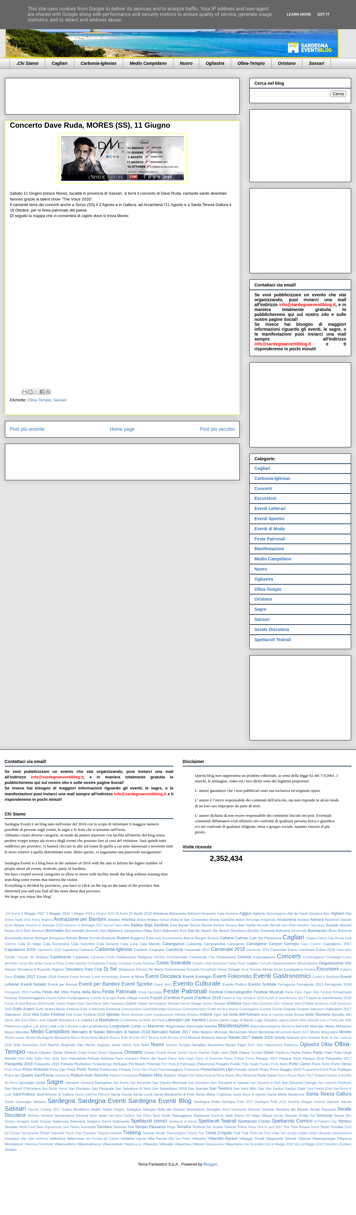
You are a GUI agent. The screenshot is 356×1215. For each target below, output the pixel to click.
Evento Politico (235, 984)
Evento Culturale (197, 983)
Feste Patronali (269, 538)
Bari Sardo (247, 925)
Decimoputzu (307, 963)
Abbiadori (194, 913)
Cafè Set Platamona (265, 938)
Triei (201, 1133)
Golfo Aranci (23, 1009)
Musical (194, 1037)
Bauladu (332, 925)
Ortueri (182, 1052)
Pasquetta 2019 (47, 1064)
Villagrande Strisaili (280, 1138)
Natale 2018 (262, 1037)
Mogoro (206, 1032)
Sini (312, 1115)
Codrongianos (264, 957)
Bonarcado (299, 931)
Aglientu (259, 913)
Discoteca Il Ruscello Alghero (40, 969)
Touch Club (73, 1133)
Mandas (210, 1026)
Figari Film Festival (317, 992)
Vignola (141, 1138)
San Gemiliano (199, 1083)
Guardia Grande (271, 1009)
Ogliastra (215, 63)
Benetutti (38, 931)
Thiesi (242, 1127)
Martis (330, 1026)
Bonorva (345, 931)
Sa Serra (11, 1083)
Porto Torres (88, 1069)
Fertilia (35, 992)
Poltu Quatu (250, 1064)
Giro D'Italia (304, 1003)
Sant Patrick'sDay (319, 1088)
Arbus (141, 919)
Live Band (40, 1026)
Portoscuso (109, 1069)
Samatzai (87, 1083)
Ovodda (256, 1052)
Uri (283, 1133)
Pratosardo (191, 1069)
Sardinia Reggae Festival (306, 1102)
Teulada (217, 1127)
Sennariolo (239, 1109)
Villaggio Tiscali (251, 1138)
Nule (136, 1045)
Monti (252, 1032)
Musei (103, 1037)
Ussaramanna (341, 1133)
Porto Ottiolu (341, 1064)
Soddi (34, 1121)
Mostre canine (15, 1037)
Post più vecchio (217, 429)
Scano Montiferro (76, 1109)
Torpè (324, 1127)
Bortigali (41, 938)
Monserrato (238, 1032)
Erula (278, 969)
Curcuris (266, 963)
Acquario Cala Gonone (220, 913)
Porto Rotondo (36, 1069)
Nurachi (171, 1045)
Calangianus (173, 943)
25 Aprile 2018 (140, 913)
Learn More (299, 14)
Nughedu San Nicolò (78, 1045)
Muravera (62, 1037)
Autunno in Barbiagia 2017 (83, 925)
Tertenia (198, 1127)
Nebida (280, 1037)
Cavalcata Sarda (103, 957)
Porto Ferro (321, 1064)
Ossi (234, 1052)
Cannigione (256, 943)
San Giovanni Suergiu (299, 1083)
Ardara (152, 919)
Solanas (46, 1121)
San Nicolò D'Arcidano (23, 1088)
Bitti (191, 931)
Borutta (72, 938)
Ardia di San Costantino (189, 919)
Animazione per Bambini (80, 919)
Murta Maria (89, 1037)
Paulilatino (82, 1064)
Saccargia (26, 1083)
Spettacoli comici (149, 1120)
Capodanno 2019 (49, 950)
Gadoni (61, 1003)
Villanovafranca (89, 1144)
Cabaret (227, 938)
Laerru (224, 1020)
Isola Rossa (294, 1014)
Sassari (316, 63)
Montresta (266, 1032)
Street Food (27, 1127)
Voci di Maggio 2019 (308, 1144)
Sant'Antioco (24, 1094)
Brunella (94, 938)
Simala (279, 1115)
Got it (323, 14)
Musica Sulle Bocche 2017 (129, 1037)
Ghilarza (233, 1003)
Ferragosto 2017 (309, 984)
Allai (349, 913)
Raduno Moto (151, 1075)
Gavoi (142, 1003)
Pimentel (153, 1064)
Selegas (149, 1109)
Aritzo (240, 919)
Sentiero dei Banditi (292, 1109)
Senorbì (268, 1109)
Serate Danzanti (323, 1109)
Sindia (304, 1115)
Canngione (236, 944)
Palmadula (77, 1058)
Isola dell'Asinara (244, 1014)
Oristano (287, 63)
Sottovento (121, 1121)
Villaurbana (233, 1144)
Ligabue (26, 1026)
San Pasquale (102, 1088)
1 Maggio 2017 (33, 913)
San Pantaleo (79, 1088)
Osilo (215, 1052)
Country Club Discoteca (209, 963)
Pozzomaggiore (170, 1069)
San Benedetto (140, 1083)
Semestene (196, 1109)
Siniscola (324, 1115)
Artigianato (268, 919)
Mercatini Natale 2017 (171, 1032)
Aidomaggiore (276, 913)
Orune (192, 1052)
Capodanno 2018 (20, 949)
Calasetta (194, 944)
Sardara (39, 1102)
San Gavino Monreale (169, 1083)
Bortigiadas (57, 938)
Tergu (171, 1127)
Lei (322, 1020)
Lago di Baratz (242, 1020)
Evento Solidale (262, 984)
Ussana (324, 1133)
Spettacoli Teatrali (272, 639)
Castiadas (81, 957)
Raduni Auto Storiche (89, 1075)
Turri (253, 1133)
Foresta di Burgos (103, 998)
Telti (130, 1127)
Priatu (264, 1069)
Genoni (174, 1003)
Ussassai (12, 1138)
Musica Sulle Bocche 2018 (168, 1037)
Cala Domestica (56, 944)
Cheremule (198, 957)
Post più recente (27, 429)
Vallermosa (75, 1138)
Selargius (133, 1109)
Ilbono (125, 1014)
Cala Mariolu (150, 944)
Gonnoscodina (131, 1009)
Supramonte (53, 1127)
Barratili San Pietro (283, 925)
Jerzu (9, 1020)
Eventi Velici (163, 984)
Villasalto (166, 1144)
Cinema (244, 957)
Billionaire (171, 931)
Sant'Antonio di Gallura (55, 1094)
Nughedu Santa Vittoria (114, 1045)
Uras (276, 1133)
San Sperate (198, 1088)
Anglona (47, 919)
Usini (313, 1133)
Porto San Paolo (63, 1069)
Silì (248, 1115)
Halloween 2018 (18, 1014)
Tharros (230, 1127)
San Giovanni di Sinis (265, 1083)
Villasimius (183, 1144)
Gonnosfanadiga (154, 1009)
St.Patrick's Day (325, 1121)
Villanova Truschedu (38, 1144)
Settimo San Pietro (138, 1115)
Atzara (19, 925)
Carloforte (174, 949)
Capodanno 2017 (337, 944)
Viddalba (127, 1138)
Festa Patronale (119, 991)
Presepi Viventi (246, 1069)
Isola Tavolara (317, 1014)
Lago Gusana (266, 1020)
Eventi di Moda (269, 528)
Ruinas (332, 1075)
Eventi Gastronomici (282, 975)
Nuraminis (215, 1045)
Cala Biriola (335, 938)
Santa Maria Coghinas (213, 1094)
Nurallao (199, 1045)
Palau (318, 1052)
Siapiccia (217, 1115)
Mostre (345, 1032)
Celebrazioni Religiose (134, 957)
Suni (40, 1127)
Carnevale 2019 (257, 950)
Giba (255, 1003)
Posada (125, 1069)
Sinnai (339, 1115)
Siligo (255, 1115)
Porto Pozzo (13, 1069)
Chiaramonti (226, 957)
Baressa (231, 925)
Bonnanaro (317, 930)
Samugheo (103, 1083)
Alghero (337, 913)
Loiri (60, 1026)
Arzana (303, 919)
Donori (222, 969)
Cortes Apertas (76, 963)
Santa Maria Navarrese (285, 1094)
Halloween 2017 (338, 1009)
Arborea (128, 919)
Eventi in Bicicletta (326, 977)
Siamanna (201, 1115)
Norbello (314, 1037)
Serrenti (82, 1115)
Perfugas (120, 1064)
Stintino (344, 1121)
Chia (211, 957)
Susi (66, 1127)
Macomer (156, 1026)
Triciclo (192, 1133)
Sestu (103, 1115)
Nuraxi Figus (235, 1045)
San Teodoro (220, 1088)
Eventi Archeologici (105, 977)
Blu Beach (203, 931)
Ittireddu (337, 1014)
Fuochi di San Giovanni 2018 (243, 998)
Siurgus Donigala (17, 1121)
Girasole (288, 1003)
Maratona (288, 1026)
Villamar (304, 1138)
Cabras (241, 938)
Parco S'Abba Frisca (239, 1058)
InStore (205, 1014)
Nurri (251, 1045)
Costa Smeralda (173, 962)
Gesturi (219, 1003)
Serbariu (33, 1115)
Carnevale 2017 (197, 950)
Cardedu (141, 950)
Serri (93, 1115)
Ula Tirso (264, 1133)
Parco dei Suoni (153, 1058)
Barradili (263, 925)
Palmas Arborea (100, 1058)
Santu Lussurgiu (18, 1102)
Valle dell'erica (38, 1138)
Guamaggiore (249, 1009)
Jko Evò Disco (25, 1020)
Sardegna (61, 1100)
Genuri (185, 1003)
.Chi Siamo (27, 63)
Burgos (201, 938)
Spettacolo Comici (254, 1121)
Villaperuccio (133, 1144)
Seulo (165, 1115)
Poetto (235, 1064)
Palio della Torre (56, 1058)
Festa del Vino (55, 992)
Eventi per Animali (62, 984)
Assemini (332, 919)
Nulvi (145, 1045)
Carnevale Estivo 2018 (317, 950)
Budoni (123, 938)
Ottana (244, 1052)
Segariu (119, 1109)
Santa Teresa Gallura (328, 1093)
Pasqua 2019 (313, 1058)
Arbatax (114, 919)
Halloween (317, 1009)
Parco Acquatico (127, 1058)
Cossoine (125, 963)
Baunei (345, 925)
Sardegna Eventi (102, 1100)
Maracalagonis (270, 1026)
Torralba (336, 1127)
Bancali (195, 925)
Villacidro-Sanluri (223, 1138)
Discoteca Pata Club (84, 969)
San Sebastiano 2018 (169, 1088)
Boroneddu (13, 938)
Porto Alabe (279, 1064)
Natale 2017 (239, 1037)
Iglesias (113, 1014)
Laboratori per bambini (185, 1020)
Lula (82, 1026)
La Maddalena (106, 1020)
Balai (173, 925)
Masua (9, 1032)
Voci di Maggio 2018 (279, 1144)
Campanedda (214, 944)
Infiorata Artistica (187, 1014)
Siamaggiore (182, 1115)
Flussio (51, 998)
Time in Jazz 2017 (269, 1127)
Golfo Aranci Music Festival (57, 1009)
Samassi (72, 1083)
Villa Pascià (157, 1138)
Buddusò (109, 938)
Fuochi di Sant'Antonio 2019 (24, 1003)
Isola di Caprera (272, 1014)
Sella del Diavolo (171, 1109)
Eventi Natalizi (34, 984)
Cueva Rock (236, 963)
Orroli (171, 1052)
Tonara (304, 1127)
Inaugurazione (163, 1014)
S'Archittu (344, 1075)
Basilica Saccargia (311, 925)
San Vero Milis (245, 1088)
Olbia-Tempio (251, 63)
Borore (28, 938)
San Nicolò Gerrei (55, 1088)
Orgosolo (115, 1052)
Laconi (212, 1020)
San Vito (265, 1088)
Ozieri (268, 1052)
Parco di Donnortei (209, 1058)
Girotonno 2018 (325, 1003)
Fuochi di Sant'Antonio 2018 (329, 998)
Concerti (263, 488)
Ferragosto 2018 (338, 984)
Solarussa (60, 1121)
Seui (156, 1115)
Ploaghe (222, 1064)
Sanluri (278, 1088)
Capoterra (70, 950)
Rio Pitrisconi (246, 1075)
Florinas (11, 998)
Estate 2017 (24, 976)
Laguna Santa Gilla (292, 1020)
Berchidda (54, 930)
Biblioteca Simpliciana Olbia (129, 931)
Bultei (150, 938)
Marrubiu (317, 1026)
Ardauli (164, 919)
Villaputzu (150, 1144)
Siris (348, 1115)
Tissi (294, 1127)
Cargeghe (156, 950)
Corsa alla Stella (30, 963)
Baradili (207, 925)
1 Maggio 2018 (58, 913)
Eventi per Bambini (99, 984)
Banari (183, 925)
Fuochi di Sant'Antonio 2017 (285, 998)
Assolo (346, 919)
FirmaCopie (342, 992)
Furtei (50, 1003)
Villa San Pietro (179, 1138)
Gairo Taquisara (113, 1003)
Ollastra (45, 1052)
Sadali (40, 1083)
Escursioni (265, 498)
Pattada (67, 1064)
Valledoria (57, 1138)
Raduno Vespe (176, 1075)
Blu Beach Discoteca (229, 931)
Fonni (61, 998)
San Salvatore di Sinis (133, 1088)
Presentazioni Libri (216, 1069)
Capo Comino (311, 944)
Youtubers (331, 1144)
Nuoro (186, 63)
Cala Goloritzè (83, 944)
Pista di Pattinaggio (182, 1064)
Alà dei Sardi (297, 913)
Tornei (315, 1127)
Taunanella (88, 1127)
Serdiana (47, 1115)
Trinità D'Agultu (219, 1133)
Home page (122, 429)
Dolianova (126, 969)
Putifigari (344, 1069)
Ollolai (58, 1052)
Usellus (302, 1133)
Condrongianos (313, 957)
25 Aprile (121, 913)
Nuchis (53, 1045)
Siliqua (266, 1115)
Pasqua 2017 (267, 1058)
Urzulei (291, 1133)
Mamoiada (195, 1026)
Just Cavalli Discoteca (57, 1020)
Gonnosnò (174, 1009)
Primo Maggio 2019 (285, 1069)
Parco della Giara (181, 1058)
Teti (208, 1127)
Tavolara (104, 1126)
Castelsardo (60, 957)
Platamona (206, 1064)
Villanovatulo (113, 1144)
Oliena (32, 1052)
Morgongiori (329, 1032)
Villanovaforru (65, 1144)
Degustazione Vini (335, 963)
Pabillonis (282, 1052)
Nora (303, 1037)
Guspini (303, 1009)
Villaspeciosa (214, 1144)
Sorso (106, 1121)
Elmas (268, 969)
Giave (246, 1003)
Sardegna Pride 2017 (237, 1102)
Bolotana (283, 931)
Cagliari (59, 63)
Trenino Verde (154, 1133)
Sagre (260, 609)
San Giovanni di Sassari (230, 1083)
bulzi (158, 938)
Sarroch (333, 1102)
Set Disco (116, 1115)
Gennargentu (157, 1003)
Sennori (254, 1109)
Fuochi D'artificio (165, 997)
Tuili (237, 1133)
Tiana (252, 1127)
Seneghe (213, 1109)
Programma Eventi (315, 1069)
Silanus (239, 1115)
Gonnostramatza (194, 1009)
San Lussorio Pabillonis (334, 1083)
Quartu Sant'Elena (37, 1075)
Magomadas (175, 1026)
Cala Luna (129, 944)
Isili (225, 1014)
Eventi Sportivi (269, 518)
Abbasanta (177, 913)
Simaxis (291, 1115)
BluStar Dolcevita (261, 931)
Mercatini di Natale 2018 (128, 1032)
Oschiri (204, 1052)
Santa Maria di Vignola (249, 1094)
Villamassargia (323, 1138)
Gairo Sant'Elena (89, 1003)
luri (145, 1026)
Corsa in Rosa (53, 963)
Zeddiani (345, 1144)
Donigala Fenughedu (201, 969)
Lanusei (313, 1020)
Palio (329, 1052)
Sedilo (96, 1109)
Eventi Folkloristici (232, 976)
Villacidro (199, 1138)
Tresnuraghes (176, 1133)
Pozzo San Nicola (144, 1069)
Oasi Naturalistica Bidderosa (277, 1045)
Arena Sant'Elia (222, 919)
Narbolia (208, 1037)
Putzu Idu (12, 1075)
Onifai (82, 1052)
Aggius (245, 913)
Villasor (198, 1144)
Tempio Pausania (150, 1126)
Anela (36, 919)
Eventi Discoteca (163, 976)
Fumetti (144, 998)
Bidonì (157, 931)
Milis (195, 1032)
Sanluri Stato (295, 1088)
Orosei (149, 1052)
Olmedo (70, 1052)
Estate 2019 (46, 977)
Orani (102, 1052)
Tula (245, 1133)
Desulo (10, 969)
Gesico (208, 1003)
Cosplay (112, 963)
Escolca (309, 969)
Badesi (137, 925)
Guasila (290, 1009)
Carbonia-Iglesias (99, 63)
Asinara (316, 919)
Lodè (52, 1026)
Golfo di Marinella (92, 1009)
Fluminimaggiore (31, 998)
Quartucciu (62, 1075)
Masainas (343, 1026)
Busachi (213, 938)
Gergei (196, 1003)
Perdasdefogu (102, 1064)
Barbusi (218, 925)
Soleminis (78, 1121)
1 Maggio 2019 (81, 913)
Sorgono (93, 1121)
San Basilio (121, 1083)
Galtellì (131, 1003)
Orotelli (161, 1052)
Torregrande (29, 1133)
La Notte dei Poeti (151, 1020)
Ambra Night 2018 (18, 919)
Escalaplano (293, 969)
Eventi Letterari (270, 508)
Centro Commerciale (171, 957)
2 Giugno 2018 (103, 913)
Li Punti (331, 1020)
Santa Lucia (143, 1094)
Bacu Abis (122, 925)
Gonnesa (113, 1009)
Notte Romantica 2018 (29, 1045)
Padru (307, 1052)
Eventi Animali (80, 977)
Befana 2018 (14, 931)
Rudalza (320, 1075)
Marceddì (302, 1026)
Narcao (221, 1037)
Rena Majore (225, 1075)
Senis (226, 1109)
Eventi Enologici (197, 976)
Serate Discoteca (271, 629)
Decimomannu (284, 963)
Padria (295, 1052)
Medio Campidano (148, 63)
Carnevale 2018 (228, 949)
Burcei (189, 938)
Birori (183, 931)
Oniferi (92, 1052)
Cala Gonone (108, 944)
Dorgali (234, 969)
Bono (333, 931)
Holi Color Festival (48, 1014)
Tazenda (119, 1127)
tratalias (116, 1133)
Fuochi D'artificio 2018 (201, 997)
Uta (23, 1138)
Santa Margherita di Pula (174, 1094)
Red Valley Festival (201, 1075)
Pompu (265, 1064)
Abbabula (160, 913)
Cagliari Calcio (316, 938)
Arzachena (286, 919)
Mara (254, 1026)
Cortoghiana (96, 963)
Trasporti (103, 1133)
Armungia (253, 919)
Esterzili (62, 977)
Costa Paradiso (144, 963)
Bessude (92, 931)
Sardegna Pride (207, 1102)
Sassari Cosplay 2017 (44, 1109)
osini (224, 1052)
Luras (136, 1026)
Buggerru (137, 938)
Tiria (286, 1127)
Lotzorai (71, 1026)
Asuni (9, 925)
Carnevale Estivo (283, 950)
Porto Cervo (299, 1063)
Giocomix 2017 (270, 1003)
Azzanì (109, 925)
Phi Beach (137, 1064)
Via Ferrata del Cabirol (102, 1138)
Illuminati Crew (141, 1014)
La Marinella (128, 1020)
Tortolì (44, 1133)
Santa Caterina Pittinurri (92, 1094)
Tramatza (89, 1133)
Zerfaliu (11, 1149)
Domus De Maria (149, 969)
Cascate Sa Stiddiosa (32, 957)
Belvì (27, 931)
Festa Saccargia (150, 992)
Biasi (102, 931)
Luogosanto (119, 1026)
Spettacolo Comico (292, 1120)
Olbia (326, 1044)
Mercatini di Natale (88, 1032)
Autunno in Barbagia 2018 (44, 925)
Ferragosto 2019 (17, 992)
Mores (315, 1032)
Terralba (183, 1126)
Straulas (11, 1127)
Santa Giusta (121, 1094)
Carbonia (86, 950)
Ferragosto (286, 984)
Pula (332, 1069)
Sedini (108, 1109)
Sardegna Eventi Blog (160, 1100)
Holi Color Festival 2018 (85, 1014)
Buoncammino (173, 938)
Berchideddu (75, 931)
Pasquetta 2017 (338, 1058)
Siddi (229, 1115)
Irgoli (217, 1014)
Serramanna (64, 1115)
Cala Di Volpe (29, 944)
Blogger (210, 1164)
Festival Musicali (269, 992)
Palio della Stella (29, 1058)
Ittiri (348, 1014)
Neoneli (293, 1037)
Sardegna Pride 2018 (270, 1102)
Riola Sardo (267, 1075)
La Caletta (83, 1020)
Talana (74, 1127)
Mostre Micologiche (39, 1037)
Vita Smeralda (254, 1144)
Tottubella (57, 1133)
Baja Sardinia (156, 925)
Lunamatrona (97, 1026)
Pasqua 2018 (290, 1058)
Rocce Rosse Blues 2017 (295, 1075)
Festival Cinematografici (230, 992)
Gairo (71, 1003)
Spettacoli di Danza (183, 1121)
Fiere (298, 992)
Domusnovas (174, 969)
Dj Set (110, 969)
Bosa (83, 938)
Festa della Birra (85, 992)
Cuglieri (252, 963)
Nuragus (185, 1045)
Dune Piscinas (251, 969)
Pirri (164, 1064)
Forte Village (127, 998)
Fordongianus (78, 998)
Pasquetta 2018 (19, 1063)
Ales (326, 913)
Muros (75, 1037)
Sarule (346, 1102)
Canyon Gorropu (284, 943)
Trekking (132, 1132)
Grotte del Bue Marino (222, 1009)
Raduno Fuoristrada (124, 1075)
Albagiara (316, 913)
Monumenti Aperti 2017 (292, 1032)
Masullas (22, 1032)
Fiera (289, 992)
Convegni (333, 957)
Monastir (221, 1032)
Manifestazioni (269, 548)
